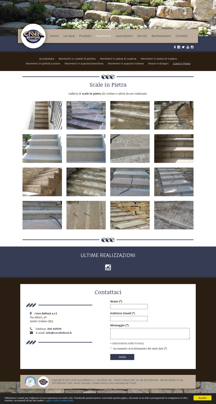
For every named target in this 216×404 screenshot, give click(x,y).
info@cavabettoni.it (59, 332)
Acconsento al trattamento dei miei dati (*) (138, 348)
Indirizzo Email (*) (122, 313)
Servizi (142, 36)
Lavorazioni (124, 36)
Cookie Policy (100, 383)
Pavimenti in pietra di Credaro (159, 58)
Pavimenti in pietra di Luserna (118, 58)
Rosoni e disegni (158, 63)
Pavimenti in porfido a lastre (43, 63)
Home (54, 36)
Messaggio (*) (119, 325)
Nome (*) (116, 301)
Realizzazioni (161, 36)
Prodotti (85, 36)
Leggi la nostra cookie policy (59, 400)
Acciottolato (46, 58)
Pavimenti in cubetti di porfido (77, 58)
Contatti (182, 36)
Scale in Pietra (181, 63)
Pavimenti (103, 36)
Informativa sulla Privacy (128, 343)
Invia (122, 357)
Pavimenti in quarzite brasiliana (84, 63)
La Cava (69, 36)
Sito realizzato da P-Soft (123, 383)
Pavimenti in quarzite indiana (126, 63)
